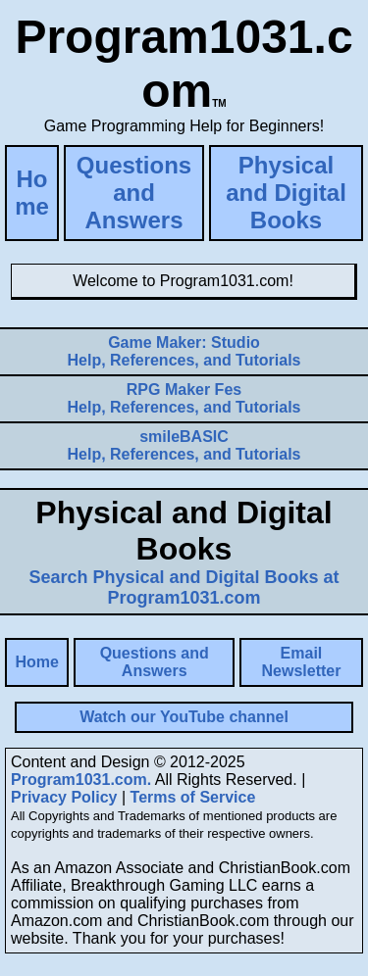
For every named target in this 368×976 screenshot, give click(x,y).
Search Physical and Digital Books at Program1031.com (183, 587)
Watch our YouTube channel (184, 716)
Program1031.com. (81, 779)
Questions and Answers (134, 192)
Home (32, 193)
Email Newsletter (301, 662)
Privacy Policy (64, 797)
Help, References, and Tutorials (184, 351)
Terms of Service (193, 797)
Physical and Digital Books (286, 192)
